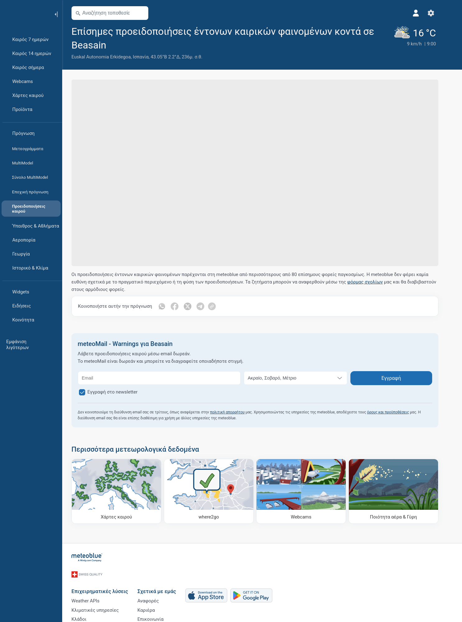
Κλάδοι (86, 617)
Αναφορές (155, 596)
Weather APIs (93, 596)
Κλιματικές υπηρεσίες (102, 606)
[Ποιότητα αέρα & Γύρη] (400, 491)
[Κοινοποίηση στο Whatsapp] (169, 306)
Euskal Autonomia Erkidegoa (108, 57)
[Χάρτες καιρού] (123, 491)
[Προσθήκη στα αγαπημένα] (121, 44)
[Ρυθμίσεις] (438, 13)
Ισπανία (148, 57)
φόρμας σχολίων (372, 282)
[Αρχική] (24, 13)
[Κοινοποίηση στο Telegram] (208, 306)
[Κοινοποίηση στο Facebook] (182, 306)
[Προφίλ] (423, 13)
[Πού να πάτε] (216, 491)
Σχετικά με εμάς (164, 585)
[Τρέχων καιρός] (421, 42)
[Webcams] (308, 491)
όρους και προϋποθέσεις (395, 412)
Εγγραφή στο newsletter (120, 392)
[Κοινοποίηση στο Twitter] (195, 306)
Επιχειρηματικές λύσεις (107, 585)
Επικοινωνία (158, 617)
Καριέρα (153, 606)
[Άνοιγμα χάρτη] (148, 13)
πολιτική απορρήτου (234, 412)
